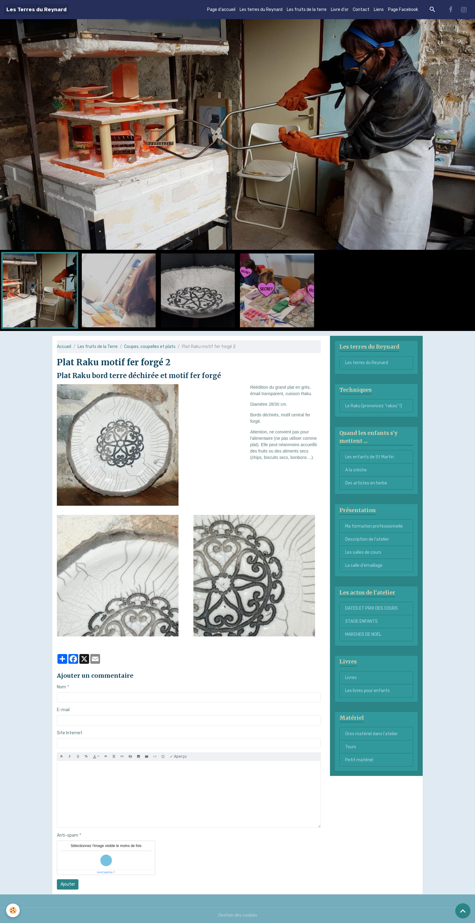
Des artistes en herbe (366, 483)
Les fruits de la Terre (98, 346)
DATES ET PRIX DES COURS (371, 608)
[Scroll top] (462, 910)
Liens (379, 9)
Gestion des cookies (237, 915)
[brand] (36, 9)
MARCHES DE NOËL (363, 634)
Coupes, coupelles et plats (149, 346)
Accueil (64, 346)
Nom (61, 687)
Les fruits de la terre (307, 9)
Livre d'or (339, 9)
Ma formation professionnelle (374, 526)
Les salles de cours (363, 552)
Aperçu (178, 756)
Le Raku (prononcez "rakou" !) (373, 405)
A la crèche (356, 470)
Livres (351, 677)
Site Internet (69, 732)
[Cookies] (13, 910)
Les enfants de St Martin (369, 457)
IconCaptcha (105, 872)
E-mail (63, 709)
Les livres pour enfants (367, 690)
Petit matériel (359, 760)
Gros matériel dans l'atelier (371, 733)
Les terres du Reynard (261, 9)
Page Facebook (403, 9)
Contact (361, 9)
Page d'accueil (221, 9)
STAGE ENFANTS (361, 621)
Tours (350, 746)
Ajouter (68, 884)
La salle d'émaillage (364, 565)
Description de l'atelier (367, 539)
